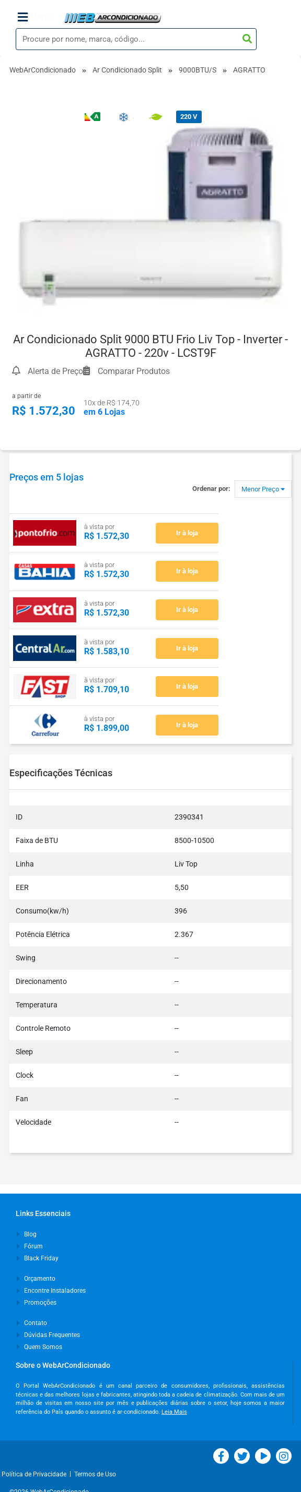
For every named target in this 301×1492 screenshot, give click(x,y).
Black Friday (38, 1258)
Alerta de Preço (47, 369)
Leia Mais (174, 1412)
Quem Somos (39, 1347)
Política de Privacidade (36, 1474)
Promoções (36, 1302)
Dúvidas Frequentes (48, 1335)
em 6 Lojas (104, 412)
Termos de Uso (95, 1474)
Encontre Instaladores (51, 1290)
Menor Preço (263, 489)
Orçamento (36, 1278)
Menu (34, 17)
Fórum (30, 1246)
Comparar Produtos (126, 369)
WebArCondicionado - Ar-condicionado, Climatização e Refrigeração (112, 17)
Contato (32, 1323)
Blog (27, 1234)
